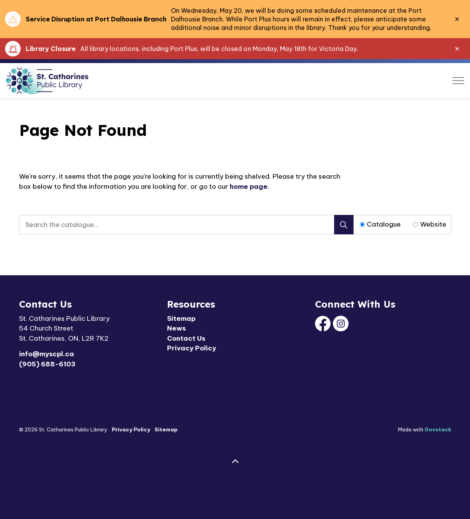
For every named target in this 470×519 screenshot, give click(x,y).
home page (249, 186)
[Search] (344, 224)
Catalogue (384, 224)
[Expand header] (458, 80)
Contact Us (186, 338)
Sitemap (181, 318)
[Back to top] (235, 461)
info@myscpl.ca (46, 354)
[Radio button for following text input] (362, 224)
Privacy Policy (191, 348)
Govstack (437, 429)
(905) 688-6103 (47, 364)
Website (433, 224)
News (176, 328)
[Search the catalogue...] (186, 224)
